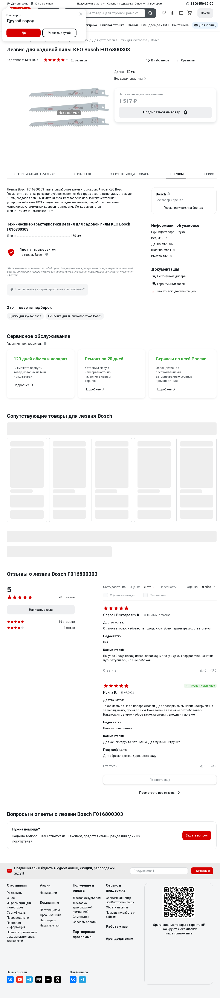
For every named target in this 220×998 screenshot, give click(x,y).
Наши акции (48, 892)
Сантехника (180, 25)
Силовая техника (112, 25)
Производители (18, 917)
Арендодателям (119, 939)
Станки (133, 25)
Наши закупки (50, 925)
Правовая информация (16, 925)
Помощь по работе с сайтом (120, 915)
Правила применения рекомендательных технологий (22, 937)
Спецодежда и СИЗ (155, 25)
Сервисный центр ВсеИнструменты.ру (120, 900)
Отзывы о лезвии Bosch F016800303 (52, 574)
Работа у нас (117, 927)
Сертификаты (16, 912)
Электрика (89, 25)
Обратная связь (117, 907)
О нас (11, 898)
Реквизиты (14, 892)
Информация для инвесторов (19, 905)
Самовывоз (81, 917)
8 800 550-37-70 (201, 3)
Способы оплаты (84, 922)
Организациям (50, 915)
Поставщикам (50, 910)
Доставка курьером (87, 898)
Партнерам (48, 920)
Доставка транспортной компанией (83, 907)
